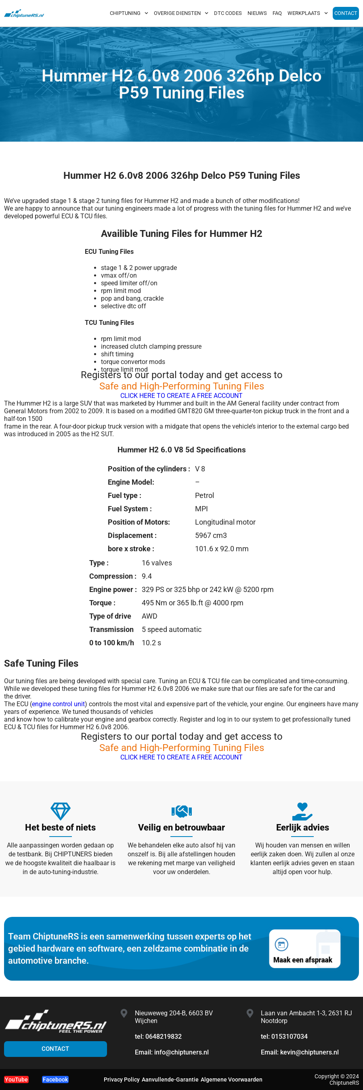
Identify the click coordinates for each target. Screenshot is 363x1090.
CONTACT (345, 13)
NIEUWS (257, 13)
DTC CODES (228, 13)
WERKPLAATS (307, 13)
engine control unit (58, 704)
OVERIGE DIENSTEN (181, 13)
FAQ (277, 13)
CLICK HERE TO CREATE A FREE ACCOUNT (181, 396)
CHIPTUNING (129, 13)
